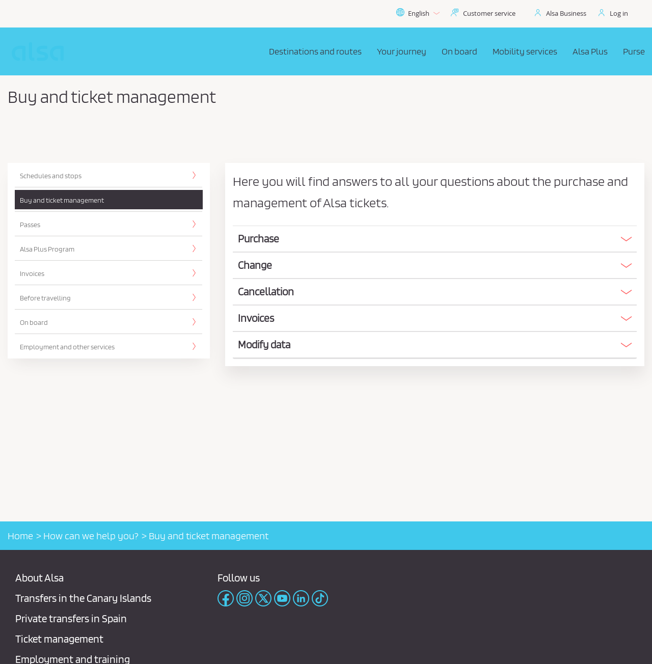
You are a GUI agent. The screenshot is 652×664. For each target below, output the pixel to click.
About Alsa (39, 577)
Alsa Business (566, 13)
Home (20, 536)
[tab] (435, 239)
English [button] (418, 13)
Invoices (32, 273)
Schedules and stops (51, 176)
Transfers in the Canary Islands (83, 598)
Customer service (489, 13)
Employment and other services (67, 347)
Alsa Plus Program (47, 249)
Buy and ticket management (62, 200)
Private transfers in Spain (71, 618)
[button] (435, 239)
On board (34, 322)
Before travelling (45, 298)
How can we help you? (91, 536)
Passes (30, 224)
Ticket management (59, 638)
